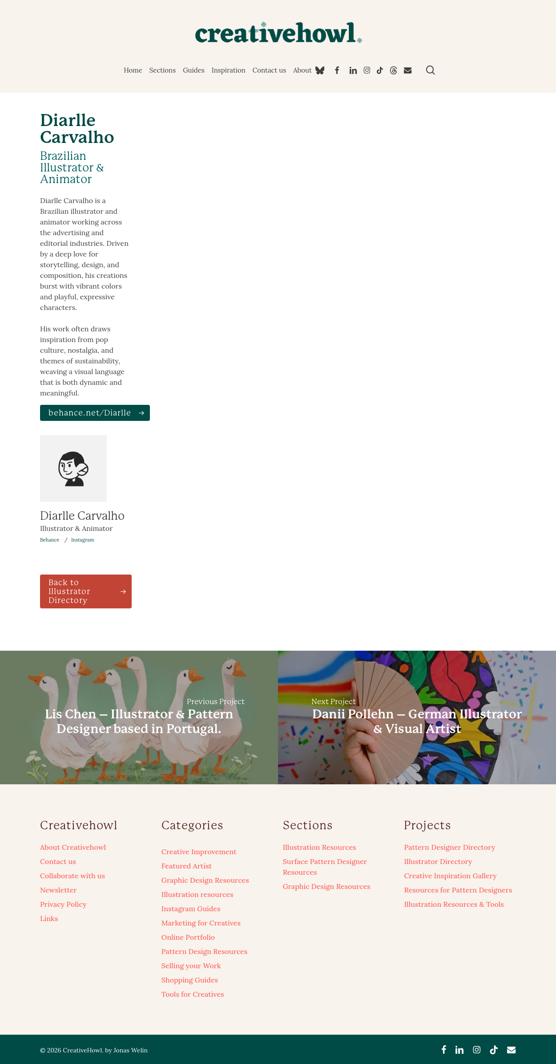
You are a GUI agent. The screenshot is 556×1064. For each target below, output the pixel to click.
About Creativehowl (73, 847)
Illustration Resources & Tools (454, 904)
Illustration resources (197, 894)
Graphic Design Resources (205, 880)
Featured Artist (186, 865)
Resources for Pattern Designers (458, 889)
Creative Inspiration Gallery (450, 875)
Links (49, 918)
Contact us (58, 861)
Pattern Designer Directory (449, 847)
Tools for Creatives (192, 994)
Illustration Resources (319, 847)
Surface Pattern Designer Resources (325, 866)
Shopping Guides (189, 979)
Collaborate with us (72, 875)
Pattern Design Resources (204, 951)
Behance (50, 540)
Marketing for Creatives (201, 922)
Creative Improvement (199, 851)
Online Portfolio (188, 937)
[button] (95, 413)
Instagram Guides (191, 908)
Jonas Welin (130, 1050)
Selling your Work (191, 965)
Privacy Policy (63, 904)
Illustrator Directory (438, 861)
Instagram (82, 540)
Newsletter (58, 889)
